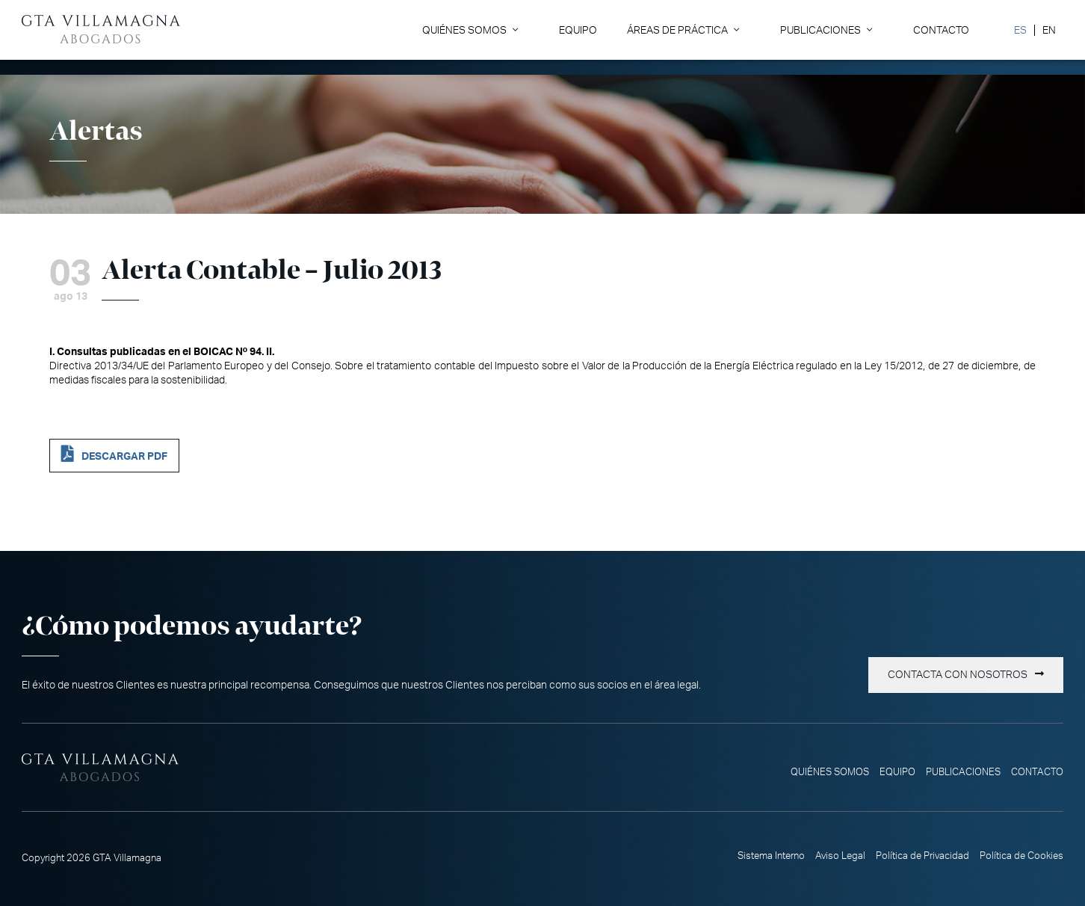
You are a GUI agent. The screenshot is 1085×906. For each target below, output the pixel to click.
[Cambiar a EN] (1048, 30)
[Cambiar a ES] (1020, 30)
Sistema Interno (771, 855)
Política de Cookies (1021, 855)
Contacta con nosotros (957, 675)
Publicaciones (820, 30)
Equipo (578, 30)
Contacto (941, 30)
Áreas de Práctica (677, 30)
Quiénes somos (464, 30)
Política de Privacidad (922, 855)
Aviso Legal (840, 855)
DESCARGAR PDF (124, 456)
